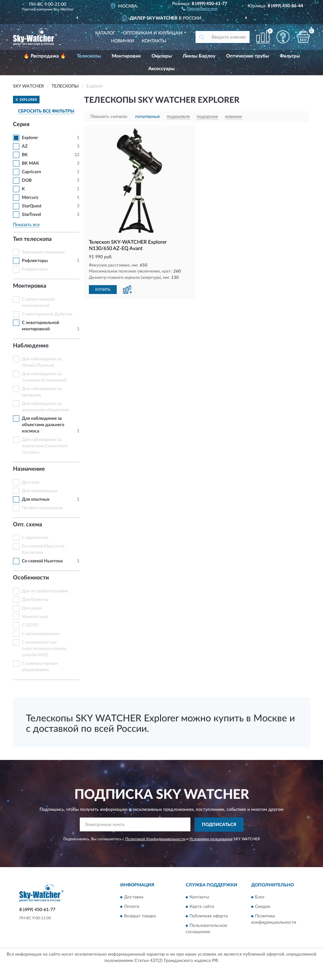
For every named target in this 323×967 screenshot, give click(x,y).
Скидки (262, 907)
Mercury (30, 197)
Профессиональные (42, 508)
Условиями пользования (211, 839)
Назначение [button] (29, 469)
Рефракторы (35, 269)
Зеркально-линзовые (43, 252)
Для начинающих (39, 491)
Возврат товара (140, 916)
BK (25, 155)
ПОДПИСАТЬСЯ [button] (219, 825)
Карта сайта (201, 907)
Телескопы (89, 56)
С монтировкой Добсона (47, 314)
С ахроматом (35, 538)
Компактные (35, 617)
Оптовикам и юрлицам (153, 33)
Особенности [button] (31, 578)
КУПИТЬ (102, 289)
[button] (199, 8)
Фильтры (290, 56)
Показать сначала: (109, 116)
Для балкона (35, 599)
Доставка (133, 897)
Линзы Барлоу (199, 56)
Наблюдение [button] (31, 346)
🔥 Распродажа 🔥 (44, 56)
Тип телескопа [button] (32, 239)
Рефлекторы (35, 261)
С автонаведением (40, 634)
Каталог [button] (105, 33)
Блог (260, 897)
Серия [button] (21, 124)
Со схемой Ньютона (42, 561)
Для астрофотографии (45, 591)
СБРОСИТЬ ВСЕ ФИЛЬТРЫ (46, 111)
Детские (30, 482)
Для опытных (35, 499)
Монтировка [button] (29, 286)
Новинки (122, 41)
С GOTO (30, 625)
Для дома (32, 608)
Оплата (131, 907)
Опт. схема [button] (27, 525)
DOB (27, 180)
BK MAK (30, 163)
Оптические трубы (247, 56)
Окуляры (162, 56)
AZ (25, 146)
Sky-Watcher (63, 9)
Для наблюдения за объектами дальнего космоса (43, 424)
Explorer (30, 138)
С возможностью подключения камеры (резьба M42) (44, 648)
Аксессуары (161, 68)
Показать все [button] (26, 225)
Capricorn (31, 172)
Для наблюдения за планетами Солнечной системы (44, 446)
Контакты (154, 41)
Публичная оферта (208, 916)
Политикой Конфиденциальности (155, 839)
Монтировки (126, 56)
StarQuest (31, 206)
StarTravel (31, 214)
